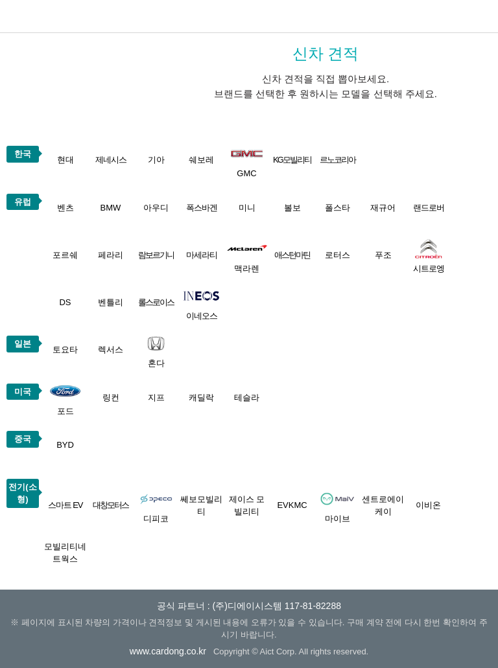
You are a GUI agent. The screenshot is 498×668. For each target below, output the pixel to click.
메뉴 (482, 16)
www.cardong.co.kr (168, 651)
